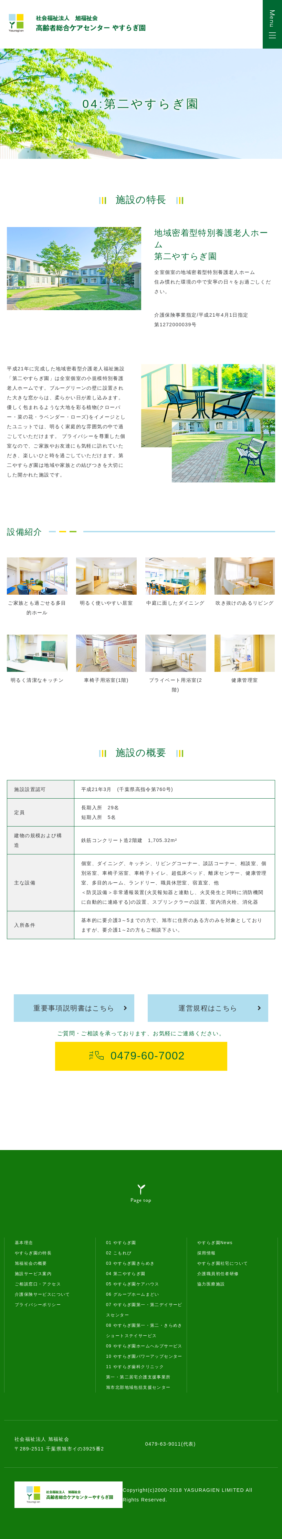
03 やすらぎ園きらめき (130, 1263)
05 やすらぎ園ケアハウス (132, 1284)
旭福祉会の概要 (31, 1263)
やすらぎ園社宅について (222, 1263)
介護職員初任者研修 (218, 1273)
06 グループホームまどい (132, 1294)
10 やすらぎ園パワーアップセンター (144, 1356)
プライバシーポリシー (38, 1304)
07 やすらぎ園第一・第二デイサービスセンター (144, 1309)
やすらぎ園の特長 (33, 1253)
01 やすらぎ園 (121, 1242)
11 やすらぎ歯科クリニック (135, 1366)
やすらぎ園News (215, 1242)
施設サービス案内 (33, 1273)
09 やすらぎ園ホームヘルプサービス (144, 1346)
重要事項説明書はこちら (73, 1008)
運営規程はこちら (207, 1008)
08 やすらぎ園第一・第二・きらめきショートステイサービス (144, 1330)
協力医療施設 (211, 1284)
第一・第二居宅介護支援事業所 (138, 1377)
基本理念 (24, 1242)
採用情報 (206, 1253)
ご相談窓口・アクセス (38, 1284)
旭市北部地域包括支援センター (138, 1387)
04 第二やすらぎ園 (126, 1273)
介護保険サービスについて (42, 1294)
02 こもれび (119, 1253)
